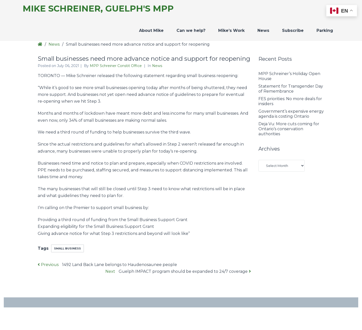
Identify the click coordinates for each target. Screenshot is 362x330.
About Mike (151, 30)
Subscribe (293, 30)
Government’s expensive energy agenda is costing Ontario (291, 114)
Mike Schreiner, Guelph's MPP (98, 8)
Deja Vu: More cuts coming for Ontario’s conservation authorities (288, 128)
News (263, 30)
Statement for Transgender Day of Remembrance (290, 89)
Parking (324, 30)
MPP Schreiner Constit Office (116, 65)
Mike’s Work (231, 30)
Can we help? (190, 30)
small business (67, 248)
